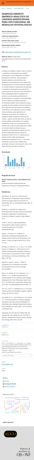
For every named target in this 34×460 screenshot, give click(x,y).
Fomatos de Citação (8, 355)
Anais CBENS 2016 (19, 8)
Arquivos (9, 8)
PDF (5, 326)
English (7, 381)
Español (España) (10, 386)
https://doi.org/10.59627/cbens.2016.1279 (18, 52)
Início (3, 8)
